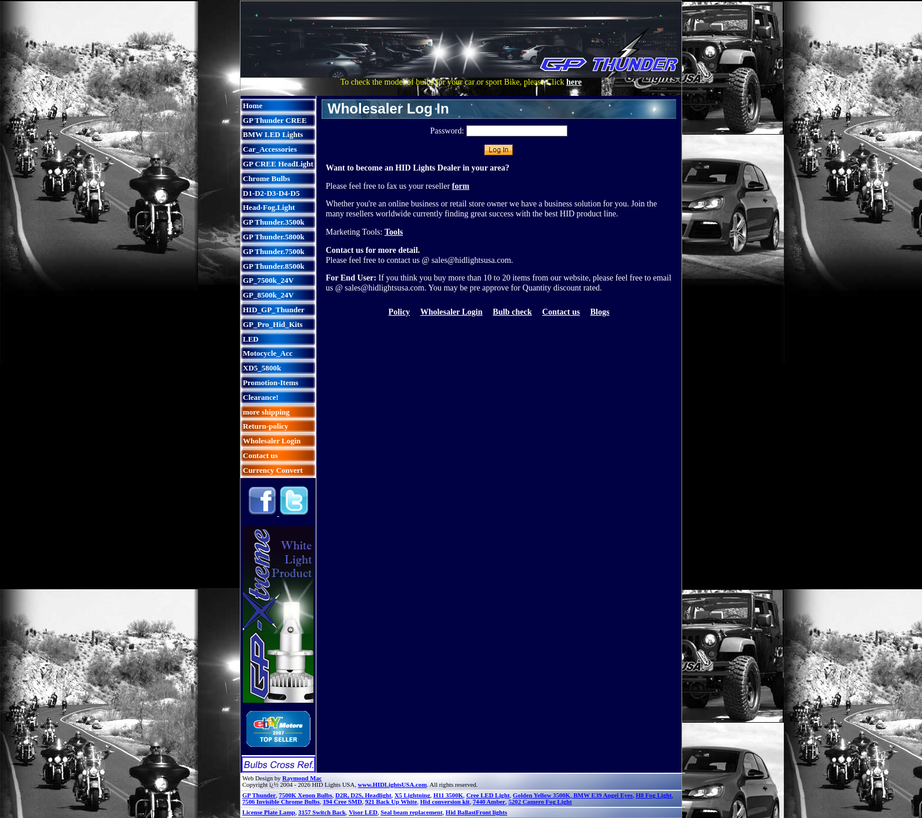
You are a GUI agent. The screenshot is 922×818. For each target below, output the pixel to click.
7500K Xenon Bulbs (305, 795)
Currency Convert (273, 470)
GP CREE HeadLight (278, 163)
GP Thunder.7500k (274, 251)
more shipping (266, 412)
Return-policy (265, 426)
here (574, 82)
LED (251, 339)
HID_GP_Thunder (274, 309)
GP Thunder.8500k (274, 266)
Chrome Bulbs (266, 178)
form (461, 186)
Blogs (600, 312)
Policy (399, 312)
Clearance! (261, 397)
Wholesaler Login (271, 440)
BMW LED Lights (273, 134)
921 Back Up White (391, 802)
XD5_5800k (262, 367)
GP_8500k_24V (268, 295)
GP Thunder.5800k (274, 236)
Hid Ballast (461, 812)
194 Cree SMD (342, 802)
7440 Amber (489, 802)
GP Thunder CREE (275, 120)
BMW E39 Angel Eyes (602, 795)
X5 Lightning (412, 795)
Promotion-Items (270, 382)
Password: (447, 130)
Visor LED (363, 812)
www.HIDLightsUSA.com (392, 785)
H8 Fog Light (654, 795)
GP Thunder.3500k (274, 222)
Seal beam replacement (411, 812)
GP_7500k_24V (268, 280)
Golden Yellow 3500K (541, 795)
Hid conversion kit (445, 802)
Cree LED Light (488, 795)
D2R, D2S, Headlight (363, 795)
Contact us (260, 455)
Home (252, 105)
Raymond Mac (302, 778)
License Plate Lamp (268, 812)
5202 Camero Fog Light (540, 802)
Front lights (491, 812)
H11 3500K (448, 795)
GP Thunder (259, 795)
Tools (394, 232)
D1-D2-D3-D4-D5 (271, 193)
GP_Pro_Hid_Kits (273, 324)
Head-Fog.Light (269, 207)
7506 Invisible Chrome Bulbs (281, 802)
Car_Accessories (270, 149)
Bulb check (512, 312)
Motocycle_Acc (267, 353)
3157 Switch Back (322, 812)
